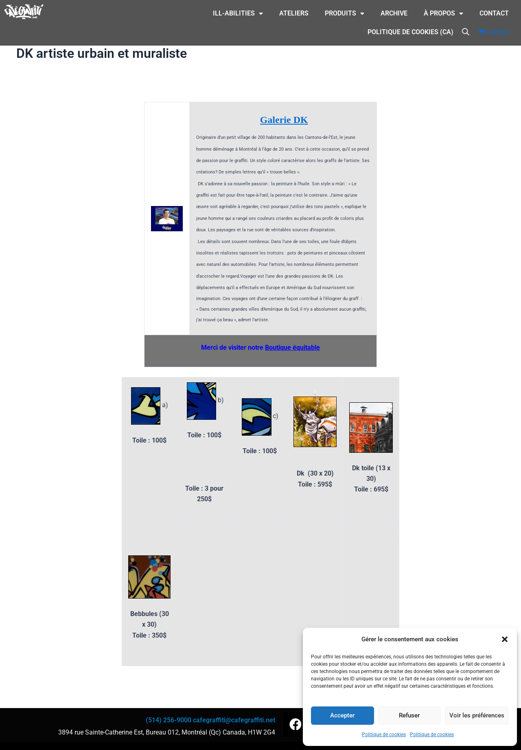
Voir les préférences (476, 715)
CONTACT (494, 13)
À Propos (443, 13)
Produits (344, 13)
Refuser (409, 715)
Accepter (342, 715)
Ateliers (294, 13)
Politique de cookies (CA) (410, 32)
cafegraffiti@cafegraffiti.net (234, 720)
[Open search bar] (466, 31)
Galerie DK (284, 119)
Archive (394, 13)
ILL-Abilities (238, 13)
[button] (505, 639)
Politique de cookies (384, 734)
